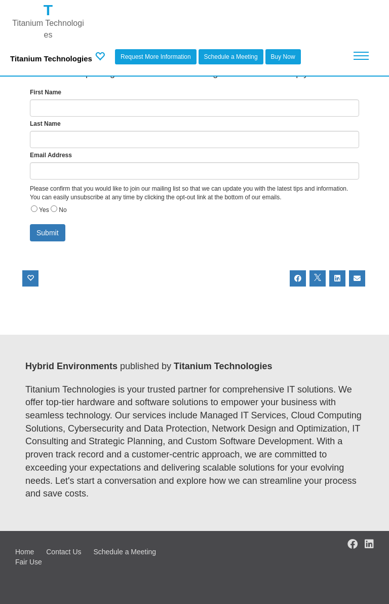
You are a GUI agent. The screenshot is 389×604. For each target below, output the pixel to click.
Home (24, 552)
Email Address (51, 155)
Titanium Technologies (51, 58)
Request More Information (156, 56)
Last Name (45, 123)
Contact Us (63, 552)
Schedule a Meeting (231, 56)
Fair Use (28, 562)
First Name (45, 92)
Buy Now (283, 56)
